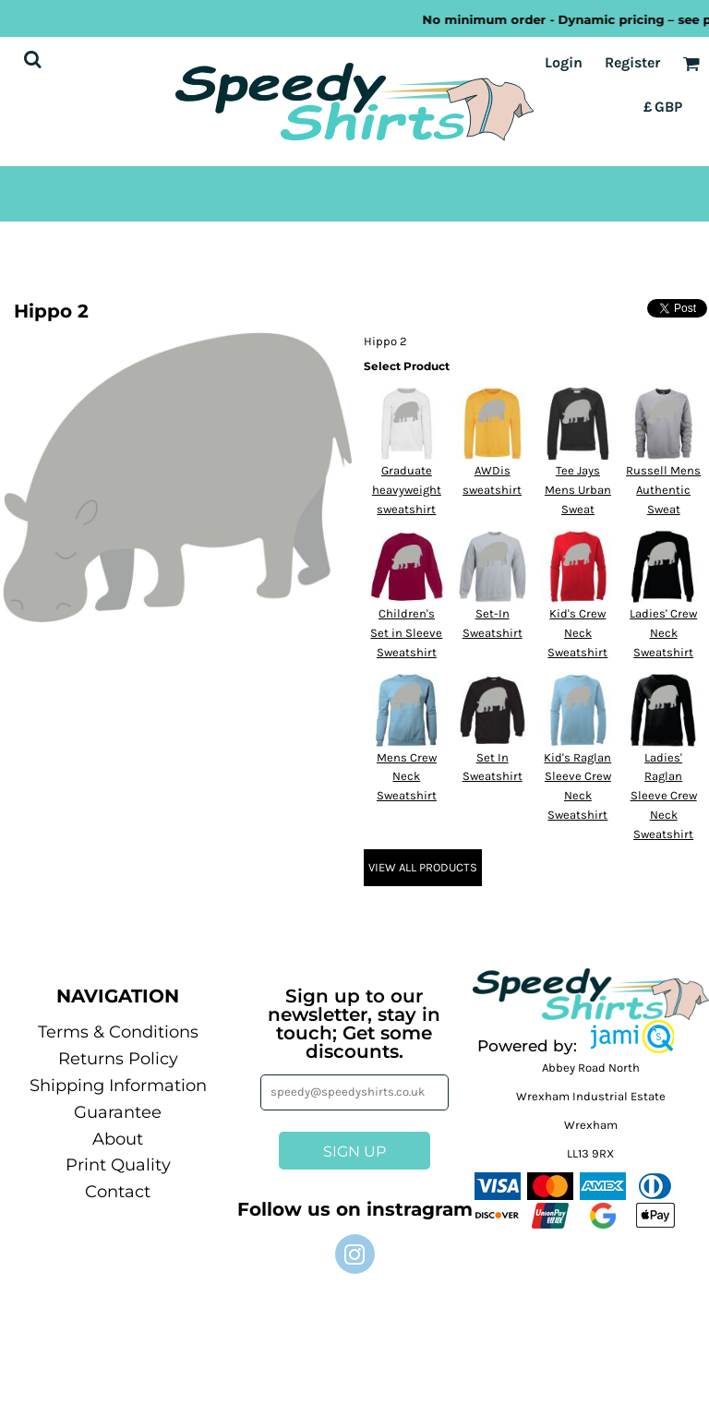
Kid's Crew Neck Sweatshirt (577, 632)
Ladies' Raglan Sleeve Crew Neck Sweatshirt (664, 795)
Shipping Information (118, 1085)
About (117, 1139)
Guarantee (118, 1112)
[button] (632, 1036)
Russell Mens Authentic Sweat (663, 489)
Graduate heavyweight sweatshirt (406, 489)
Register (632, 62)
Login (564, 62)
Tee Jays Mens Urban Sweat (578, 489)
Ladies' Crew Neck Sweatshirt (663, 632)
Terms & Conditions (118, 1032)
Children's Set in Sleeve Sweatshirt (406, 632)
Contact (117, 1192)
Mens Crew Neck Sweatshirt (407, 776)
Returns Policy (118, 1059)
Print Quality (118, 1165)
